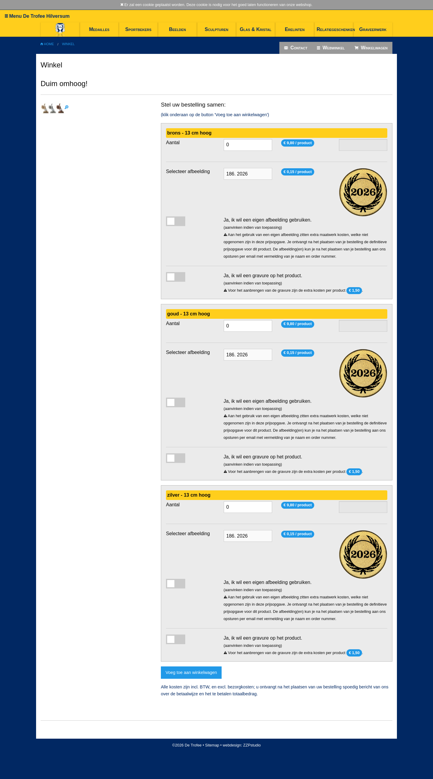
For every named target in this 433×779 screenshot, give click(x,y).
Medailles (99, 29)
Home (47, 44)
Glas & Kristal (255, 29)
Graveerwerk (373, 29)
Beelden (177, 29)
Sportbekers (138, 29)
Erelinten (295, 29)
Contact (295, 48)
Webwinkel (331, 48)
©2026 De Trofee (187, 745)
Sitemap (212, 745)
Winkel (68, 44)
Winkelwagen (371, 48)
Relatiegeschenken (335, 29)
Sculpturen (217, 29)
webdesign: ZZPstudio (242, 745)
